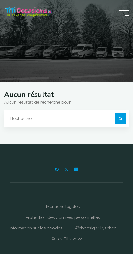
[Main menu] (124, 13)
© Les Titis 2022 (66, 239)
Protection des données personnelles (63, 217)
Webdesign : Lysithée (95, 228)
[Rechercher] (120, 118)
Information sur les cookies (36, 228)
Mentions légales (63, 206)
